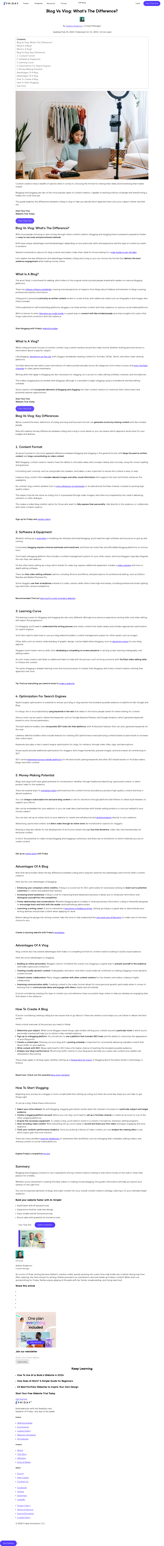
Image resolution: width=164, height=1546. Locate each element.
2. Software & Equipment (28, 59)
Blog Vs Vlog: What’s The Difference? (34, 42)
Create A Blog (24, 1431)
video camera (124, 565)
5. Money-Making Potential (29, 69)
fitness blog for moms (81, 1060)
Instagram (22, 1495)
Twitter (20, 1492)
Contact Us (22, 1481)
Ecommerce (23, 1427)
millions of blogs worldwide (38, 289)
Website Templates (26, 1435)
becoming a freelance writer (78, 909)
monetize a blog (49, 791)
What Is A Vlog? (24, 49)
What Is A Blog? (24, 46)
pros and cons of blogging (109, 917)
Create (26, 3)
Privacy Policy (24, 1506)
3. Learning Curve (25, 63)
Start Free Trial (35, 1342)
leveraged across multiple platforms (44, 760)
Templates (39, 3)
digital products (104, 818)
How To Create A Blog (27, 79)
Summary (21, 86)
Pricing (63, 3)
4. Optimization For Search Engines (34, 66)
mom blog (41, 538)
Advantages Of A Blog (27, 73)
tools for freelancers (50, 1139)
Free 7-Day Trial (152, 3)
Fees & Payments (25, 1513)
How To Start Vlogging (28, 83)
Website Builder (25, 1423)
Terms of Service (25, 1509)
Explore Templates (45, 1225)
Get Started (21, 1399)
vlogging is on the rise (40, 357)
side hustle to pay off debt (124, 252)
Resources (51, 3)
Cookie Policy (24, 1517)
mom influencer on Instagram (70, 486)
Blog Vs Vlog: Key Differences (31, 53)
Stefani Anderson (74, 26)
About (20, 1450)
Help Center (23, 1478)
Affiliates (21, 1458)
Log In (138, 3)
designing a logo (120, 641)
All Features (23, 1439)
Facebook (22, 1488)
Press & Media (24, 1462)
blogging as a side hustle (51, 313)
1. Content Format (26, 56)
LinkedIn (21, 1499)
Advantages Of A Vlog (27, 76)
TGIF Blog (22, 1454)
